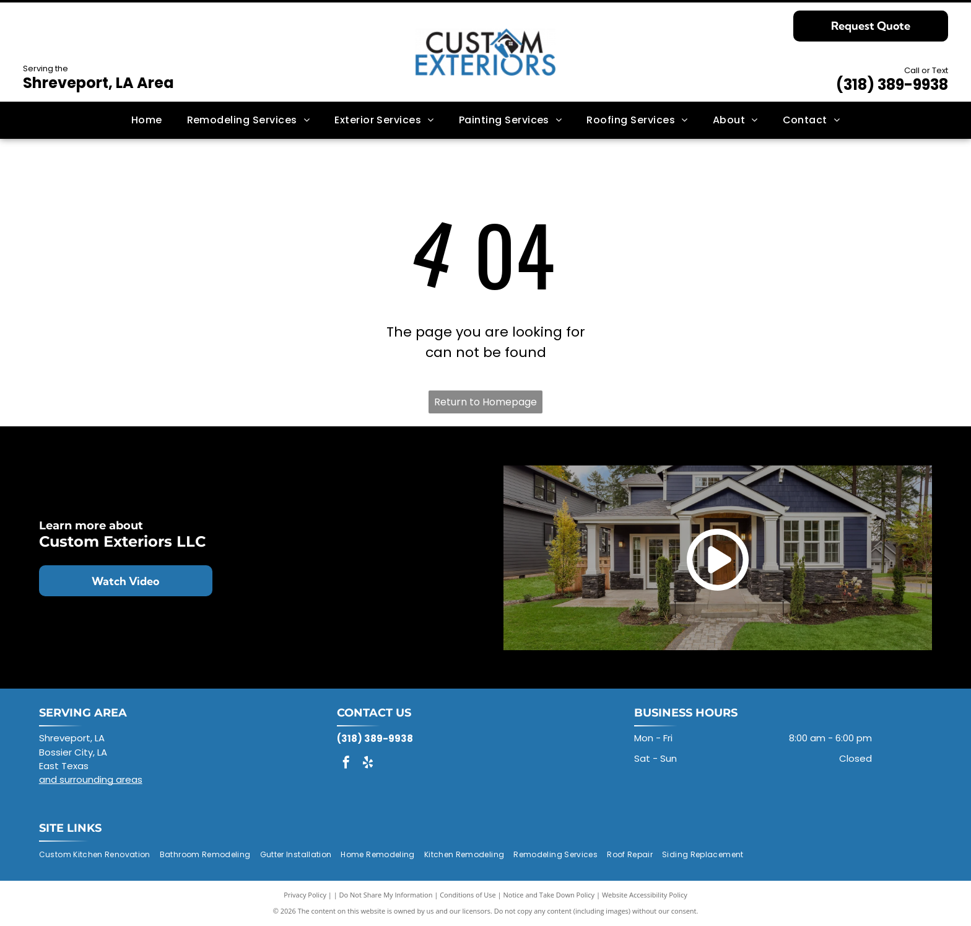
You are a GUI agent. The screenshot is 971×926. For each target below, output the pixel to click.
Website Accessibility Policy (644, 894)
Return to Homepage (485, 402)
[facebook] (346, 764)
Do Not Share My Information (386, 894)
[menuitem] (147, 120)
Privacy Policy (305, 894)
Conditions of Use (468, 894)
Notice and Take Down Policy (549, 894)
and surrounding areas (90, 779)
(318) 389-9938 (892, 84)
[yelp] (368, 764)
